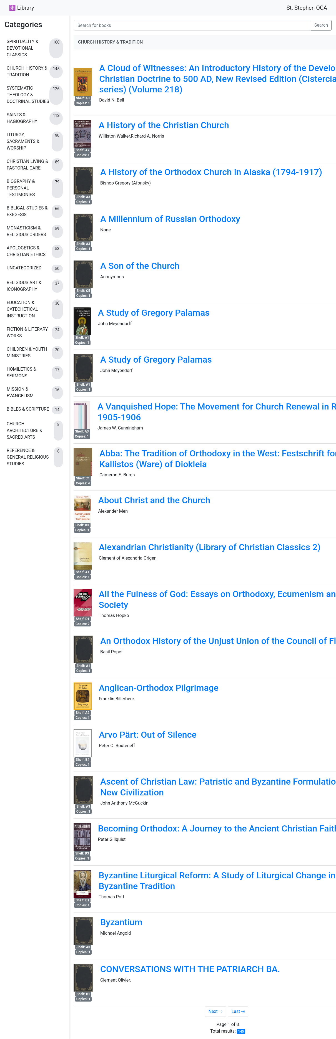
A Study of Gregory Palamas (154, 312)
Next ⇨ (215, 1011)
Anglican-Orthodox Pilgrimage (159, 687)
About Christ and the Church (154, 500)
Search (321, 25)
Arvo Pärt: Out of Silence (148, 734)
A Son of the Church (139, 266)
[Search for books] (192, 25)
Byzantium (121, 922)
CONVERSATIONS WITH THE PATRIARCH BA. (190, 969)
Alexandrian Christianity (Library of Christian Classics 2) (210, 547)
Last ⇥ (238, 1011)
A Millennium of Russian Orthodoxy (170, 219)
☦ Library (21, 7)
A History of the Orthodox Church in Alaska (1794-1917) (211, 172)
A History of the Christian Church (164, 125)
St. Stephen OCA (307, 7)
